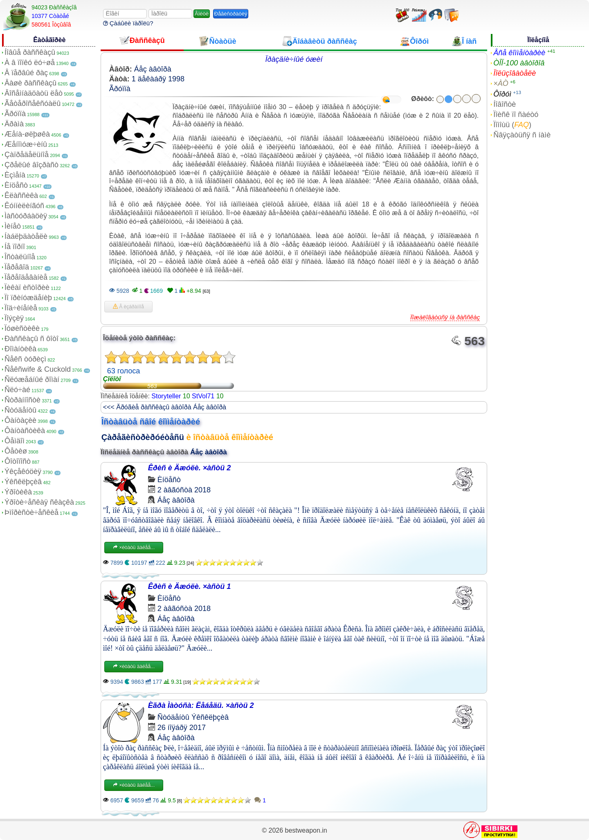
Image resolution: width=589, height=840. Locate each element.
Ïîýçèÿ (14, 318)
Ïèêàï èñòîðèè (26, 287)
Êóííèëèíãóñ (24, 206)
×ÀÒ (500, 83)
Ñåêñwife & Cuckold (37, 369)
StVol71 (203, 396)
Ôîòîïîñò (17, 461)
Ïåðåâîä (16, 267)
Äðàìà (14, 124)
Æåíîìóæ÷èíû (25, 144)
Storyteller (166, 396)
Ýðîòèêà (18, 492)
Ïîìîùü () (512, 125)
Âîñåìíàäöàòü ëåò (33, 93)
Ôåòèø (15, 451)
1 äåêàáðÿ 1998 (158, 79)
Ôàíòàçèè (20, 420)
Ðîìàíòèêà (20, 349)
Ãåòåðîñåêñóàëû (32, 103)
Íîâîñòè (504, 104)
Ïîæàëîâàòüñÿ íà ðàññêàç (445, 317)
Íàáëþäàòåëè (25, 236)
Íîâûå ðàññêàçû (29, 52)
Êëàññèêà (21, 195)
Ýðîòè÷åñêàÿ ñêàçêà (39, 502)
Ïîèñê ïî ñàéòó (515, 114)
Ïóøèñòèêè (22, 328)
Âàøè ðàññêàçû (30, 83)
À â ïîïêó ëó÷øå (29, 62)
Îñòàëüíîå (19, 257)
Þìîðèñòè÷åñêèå (31, 512)
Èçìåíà (14, 175)
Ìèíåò (12, 226)
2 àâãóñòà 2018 (184, 490)
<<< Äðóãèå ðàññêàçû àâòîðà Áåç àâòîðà (164, 407)
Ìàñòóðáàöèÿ (25, 216)
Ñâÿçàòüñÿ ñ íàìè (522, 135)
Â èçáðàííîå (128, 307)
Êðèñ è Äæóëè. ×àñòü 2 (189, 468)
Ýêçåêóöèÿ (22, 471)
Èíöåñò (16, 185)
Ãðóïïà (15, 114)
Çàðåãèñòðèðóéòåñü (142, 437)
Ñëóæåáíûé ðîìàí (31, 379)
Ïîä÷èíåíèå (20, 308)
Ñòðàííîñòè (22, 400)
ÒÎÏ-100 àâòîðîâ (518, 63)
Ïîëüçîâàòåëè (514, 73)
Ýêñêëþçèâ (23, 482)
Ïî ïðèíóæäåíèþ (28, 298)
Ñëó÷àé (17, 390)
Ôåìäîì (14, 441)
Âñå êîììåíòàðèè (519, 53)
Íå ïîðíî (14, 247)
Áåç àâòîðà (152, 69)
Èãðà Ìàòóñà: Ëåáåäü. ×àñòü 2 (201, 705)
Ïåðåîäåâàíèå (25, 277)
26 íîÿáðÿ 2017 (181, 727)
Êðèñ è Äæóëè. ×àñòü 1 (189, 586)
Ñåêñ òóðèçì (25, 359)
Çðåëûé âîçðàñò (31, 165)
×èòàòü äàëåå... (134, 547)
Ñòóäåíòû (20, 410)
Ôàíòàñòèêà (24, 431)
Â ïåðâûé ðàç (26, 73)
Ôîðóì (502, 94)
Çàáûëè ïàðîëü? (128, 23)
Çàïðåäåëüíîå (26, 154)
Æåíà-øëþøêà (27, 134)
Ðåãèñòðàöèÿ (230, 14)
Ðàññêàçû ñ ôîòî (31, 339)
